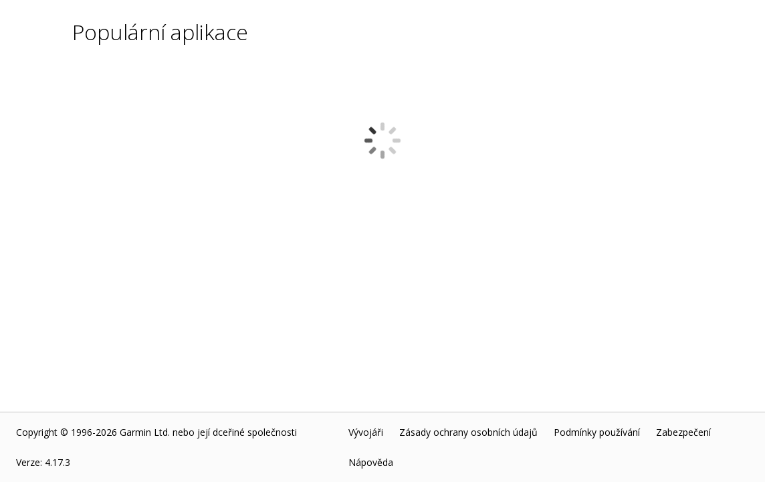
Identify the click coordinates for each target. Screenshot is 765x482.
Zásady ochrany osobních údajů (468, 432)
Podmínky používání (597, 432)
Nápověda (370, 462)
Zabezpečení (683, 432)
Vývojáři (365, 432)
